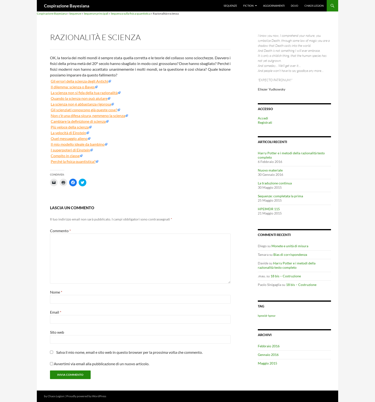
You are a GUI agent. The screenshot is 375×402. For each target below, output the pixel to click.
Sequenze (230, 5)
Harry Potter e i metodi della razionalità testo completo (286, 265)
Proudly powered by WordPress (86, 396)
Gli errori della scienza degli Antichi (79, 81)
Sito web (57, 332)
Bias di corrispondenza (290, 254)
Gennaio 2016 (268, 355)
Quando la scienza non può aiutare (79, 98)
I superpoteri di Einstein (70, 150)
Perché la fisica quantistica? (73, 161)
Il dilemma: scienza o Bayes (73, 87)
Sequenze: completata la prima (280, 196)
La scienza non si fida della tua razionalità (84, 93)
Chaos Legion (314, 5)
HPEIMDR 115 (269, 209)
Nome (56, 292)
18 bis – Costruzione (285, 276)
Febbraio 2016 (269, 346)
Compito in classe (65, 156)
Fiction (248, 5)
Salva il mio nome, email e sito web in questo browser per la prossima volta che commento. (129, 352)
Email (55, 312)
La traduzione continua (275, 183)
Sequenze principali (96, 13)
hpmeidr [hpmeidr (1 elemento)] (262, 315)
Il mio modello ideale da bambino (78, 144)
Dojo (294, 5)
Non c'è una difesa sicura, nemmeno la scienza (88, 115)
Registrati (265, 122)
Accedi (263, 118)
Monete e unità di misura (289, 246)
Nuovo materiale (270, 170)
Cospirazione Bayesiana (66, 5)
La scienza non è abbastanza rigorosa (81, 104)
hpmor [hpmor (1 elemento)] (272, 315)
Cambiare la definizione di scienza (78, 121)
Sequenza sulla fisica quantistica (130, 13)
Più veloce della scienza (70, 127)
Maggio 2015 (267, 363)
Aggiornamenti (274, 5)
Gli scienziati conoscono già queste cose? (84, 110)
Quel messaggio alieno (69, 138)
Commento (60, 230)
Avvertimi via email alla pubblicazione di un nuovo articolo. (101, 363)
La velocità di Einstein (68, 133)
